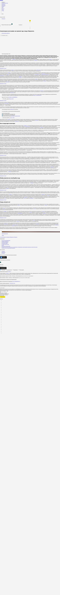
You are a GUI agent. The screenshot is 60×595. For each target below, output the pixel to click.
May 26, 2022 (12, 98)
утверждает (57, 224)
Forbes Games (5, 3)
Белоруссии (31, 198)
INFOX (3, 286)
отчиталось (12, 92)
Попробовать (20, 24)
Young (3, 10)
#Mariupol (12, 109)
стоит (5, 198)
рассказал (43, 73)
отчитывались (37, 74)
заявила (50, 59)
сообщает (41, 127)
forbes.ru (9, 270)
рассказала (8, 81)
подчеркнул (6, 223)
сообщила (35, 60)
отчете (34, 220)
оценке (43, 211)
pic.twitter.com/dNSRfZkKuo (12, 97)
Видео (3, 6)
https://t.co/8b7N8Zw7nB (37, 95)
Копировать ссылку (4, 35)
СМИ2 (1, 286)
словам (30, 212)
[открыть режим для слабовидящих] (30, 20)
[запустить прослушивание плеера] (30, 22)
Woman (3, 8)
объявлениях (27, 126)
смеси (48, 195)
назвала (18, 221)
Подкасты (3, 5)
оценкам (37, 223)
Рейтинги (3, 4)
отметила (41, 90)
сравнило (43, 194)
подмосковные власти (45, 74)
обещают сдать (15, 224)
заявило (12, 70)
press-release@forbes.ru (16, 280)
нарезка (26, 197)
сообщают (25, 125)
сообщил (13, 59)
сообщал (44, 80)
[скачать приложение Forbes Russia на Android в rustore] (3, 256)
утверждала (2, 75)
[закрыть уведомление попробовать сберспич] (1, 24)
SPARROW (2, 286)
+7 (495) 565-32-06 (12, 282)
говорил (46, 205)
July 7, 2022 (12, 117)
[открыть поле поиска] (1, 16)
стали (35, 208)
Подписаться (2, 295)
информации (20, 213)
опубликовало (38, 70)
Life (2, 7)
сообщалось (17, 121)
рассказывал (7, 103)
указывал (9, 119)
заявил (8, 74)
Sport (3, 9)
